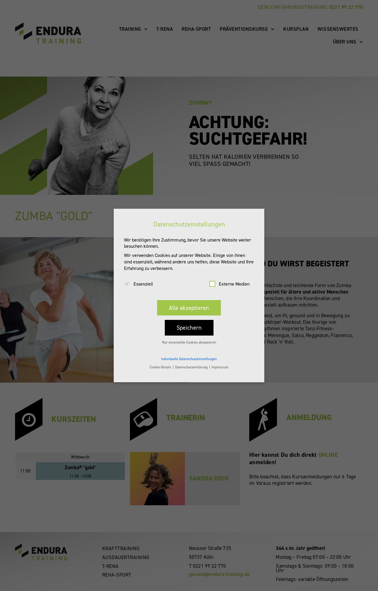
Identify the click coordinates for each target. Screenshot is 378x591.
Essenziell (138, 278)
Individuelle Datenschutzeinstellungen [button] (189, 353)
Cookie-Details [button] (161, 361)
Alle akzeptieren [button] (189, 302)
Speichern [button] (189, 322)
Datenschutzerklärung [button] (191, 361)
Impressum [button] (220, 361)
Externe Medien (229, 278)
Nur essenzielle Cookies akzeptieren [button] (189, 336)
